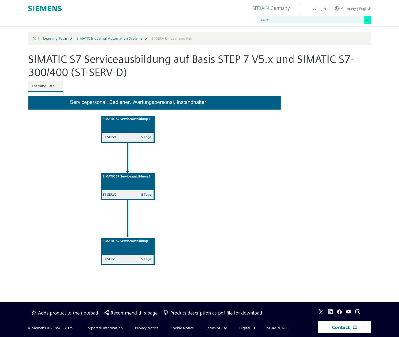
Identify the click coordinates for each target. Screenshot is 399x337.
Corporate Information (104, 328)
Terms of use (216, 328)
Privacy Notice (146, 328)
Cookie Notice (182, 328)
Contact (344, 327)
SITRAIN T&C (277, 328)
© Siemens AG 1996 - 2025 (50, 328)
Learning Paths (55, 38)
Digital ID (247, 328)
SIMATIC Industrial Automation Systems (109, 38)
